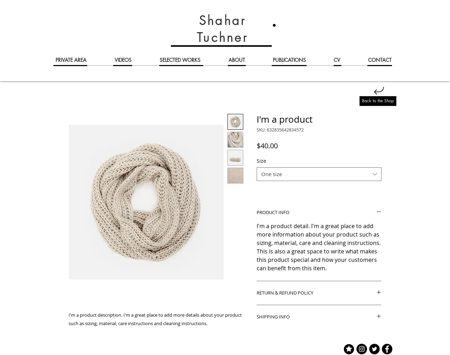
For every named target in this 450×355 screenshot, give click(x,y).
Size (261, 160)
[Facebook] (387, 349)
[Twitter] (374, 349)
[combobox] (319, 174)
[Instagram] (361, 349)
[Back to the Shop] (378, 101)
